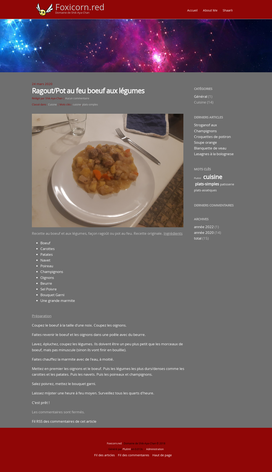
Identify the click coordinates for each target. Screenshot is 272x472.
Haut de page (162, 455)
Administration (155, 449)
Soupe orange (205, 142)
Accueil (192, 10)
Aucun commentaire (77, 98)
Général (200, 96)
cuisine (77, 104)
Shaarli (228, 10)
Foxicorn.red (80, 7)
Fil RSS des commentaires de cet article (64, 421)
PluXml (197, 178)
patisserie (227, 184)
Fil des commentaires (133, 455)
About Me (210, 10)
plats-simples (90, 104)
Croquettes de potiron (212, 136)
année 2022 (204, 226)
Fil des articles (104, 455)
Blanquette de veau (210, 148)
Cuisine (52, 104)
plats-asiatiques (205, 190)
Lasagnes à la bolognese (214, 153)
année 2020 (204, 232)
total (198, 238)
